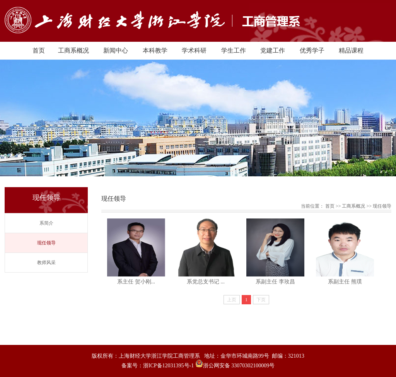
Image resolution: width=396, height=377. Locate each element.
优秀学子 (312, 50)
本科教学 (155, 50)
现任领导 (46, 243)
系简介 (46, 223)
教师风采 (46, 262)
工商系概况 (73, 50)
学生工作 (233, 50)
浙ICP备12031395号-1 (169, 365)
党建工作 (272, 50)
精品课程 (351, 50)
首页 (38, 50)
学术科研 (194, 50)
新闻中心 (115, 50)
